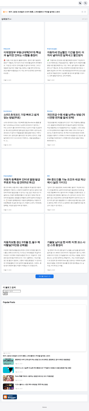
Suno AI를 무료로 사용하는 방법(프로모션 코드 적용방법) (34, 376)
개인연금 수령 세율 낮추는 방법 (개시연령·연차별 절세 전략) (66, 116)
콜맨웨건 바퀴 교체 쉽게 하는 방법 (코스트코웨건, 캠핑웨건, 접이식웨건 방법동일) (42, 359)
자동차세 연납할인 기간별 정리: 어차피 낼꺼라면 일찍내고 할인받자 (65, 54)
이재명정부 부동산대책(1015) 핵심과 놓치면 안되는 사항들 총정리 (22, 54)
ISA (49, 176)
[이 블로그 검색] (12, 291)
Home (44, 407)
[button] (80, 3)
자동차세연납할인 (52, 48)
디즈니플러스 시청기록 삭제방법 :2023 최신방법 (31, 384)
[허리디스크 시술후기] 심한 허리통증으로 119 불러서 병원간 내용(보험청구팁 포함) (43, 368)
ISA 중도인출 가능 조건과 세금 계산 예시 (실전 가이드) (66, 181)
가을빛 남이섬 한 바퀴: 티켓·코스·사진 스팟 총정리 (66, 244)
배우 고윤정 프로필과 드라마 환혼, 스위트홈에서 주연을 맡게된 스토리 (34, 12)
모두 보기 (85, 19)
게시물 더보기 (43, 276)
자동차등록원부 (8, 176)
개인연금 (50, 111)
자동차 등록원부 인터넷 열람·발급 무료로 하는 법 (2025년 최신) (22, 181)
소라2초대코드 (8, 111)
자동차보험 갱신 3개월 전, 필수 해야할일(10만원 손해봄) (22, 244)
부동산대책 (7, 48)
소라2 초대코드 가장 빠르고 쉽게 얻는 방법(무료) (21, 116)
